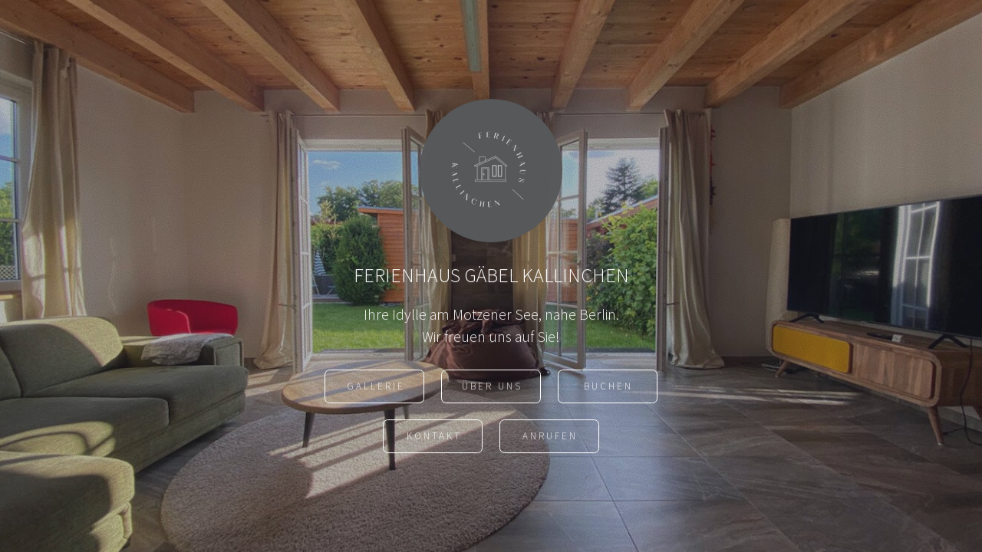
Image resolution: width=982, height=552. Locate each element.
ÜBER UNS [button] (492, 389)
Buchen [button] (608, 389)
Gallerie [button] (376, 389)
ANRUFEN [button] (550, 439)
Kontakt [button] (434, 439)
